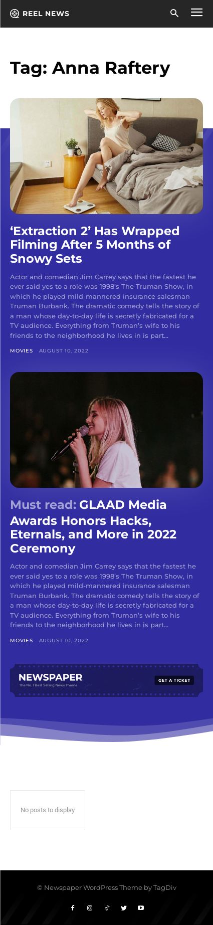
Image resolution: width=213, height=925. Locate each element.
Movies (21, 350)
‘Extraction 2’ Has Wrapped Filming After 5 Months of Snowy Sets (95, 245)
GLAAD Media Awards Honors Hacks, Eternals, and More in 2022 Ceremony (93, 526)
